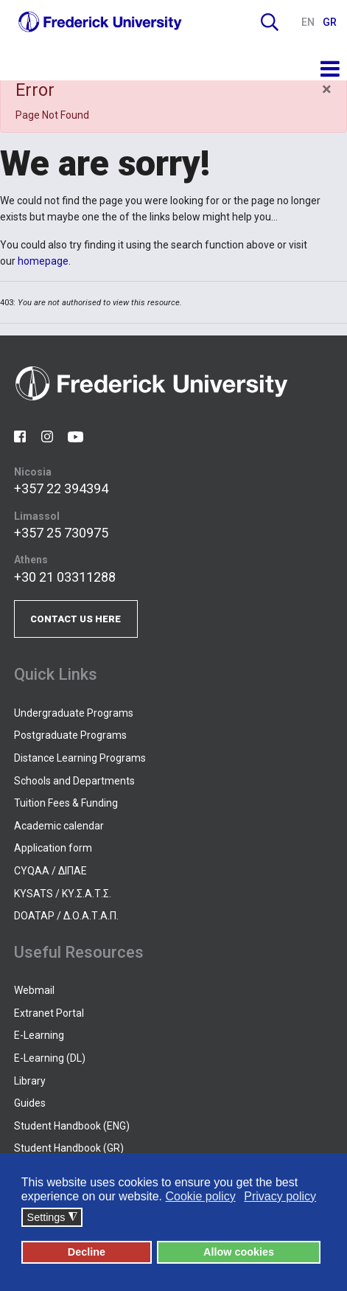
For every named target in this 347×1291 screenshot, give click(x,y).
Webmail (34, 990)
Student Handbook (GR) (69, 1148)
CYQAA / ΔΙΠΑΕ (50, 871)
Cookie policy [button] (200, 1196)
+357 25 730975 (61, 532)
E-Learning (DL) (49, 1058)
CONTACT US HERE (75, 618)
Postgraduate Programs (70, 735)
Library (30, 1081)
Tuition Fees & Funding (66, 803)
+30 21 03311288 (65, 577)
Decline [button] (86, 1252)
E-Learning (39, 1035)
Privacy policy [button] (280, 1196)
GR (330, 22)
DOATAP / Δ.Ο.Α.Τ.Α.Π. (66, 916)
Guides (30, 1103)
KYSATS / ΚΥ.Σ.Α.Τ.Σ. (62, 893)
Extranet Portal (49, 1013)
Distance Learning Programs (80, 758)
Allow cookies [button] (238, 1252)
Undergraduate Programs (73, 713)
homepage (43, 261)
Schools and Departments (74, 781)
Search (269, 22)
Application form (53, 848)
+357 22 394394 (61, 488)
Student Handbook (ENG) (72, 1126)
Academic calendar (59, 826)
